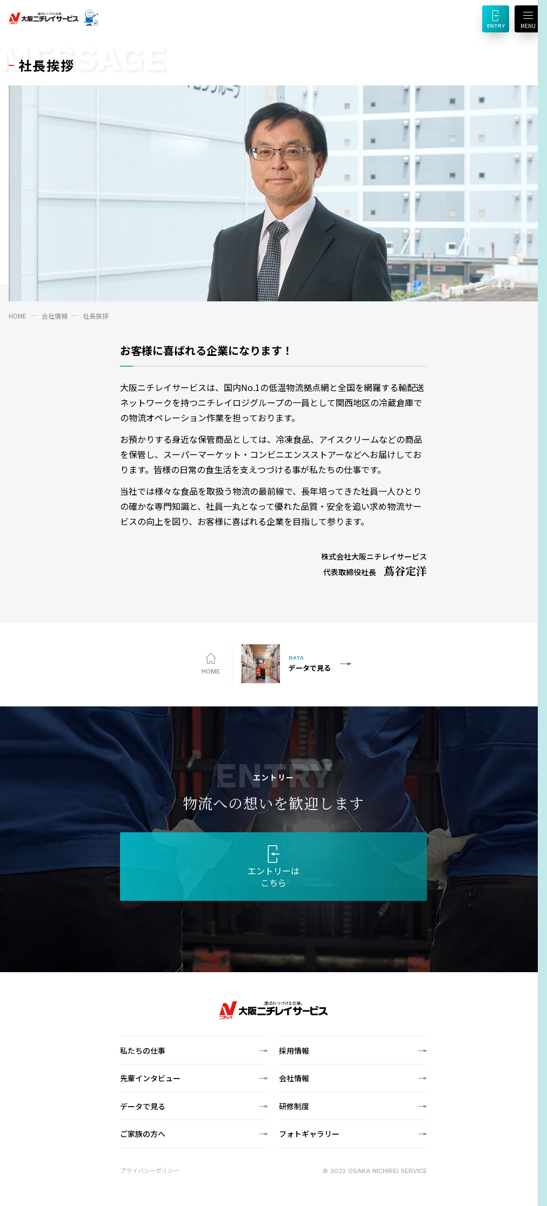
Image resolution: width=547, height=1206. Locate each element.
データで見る (142, 1106)
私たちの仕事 (142, 1050)
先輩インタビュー (150, 1078)
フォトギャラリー (309, 1133)
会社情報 (55, 315)
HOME (17, 315)
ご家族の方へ (142, 1133)
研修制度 (294, 1106)
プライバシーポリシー (149, 1170)
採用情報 (294, 1050)
